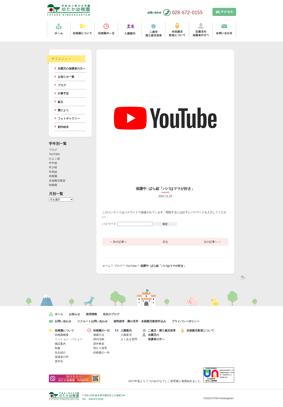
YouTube (54, 154)
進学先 (59, 361)
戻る (165, 241)
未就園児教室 (57, 180)
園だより (63, 110)
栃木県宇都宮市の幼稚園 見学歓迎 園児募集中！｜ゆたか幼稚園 (68, 10)
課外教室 (98, 343)
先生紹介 (60, 352)
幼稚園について (82, 30)
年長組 (53, 171)
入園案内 (130, 30)
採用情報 (91, 314)
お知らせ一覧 (66, 76)
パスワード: (127, 223)
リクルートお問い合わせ (92, 321)
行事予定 (63, 93)
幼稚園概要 (62, 334)
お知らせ (74, 314)
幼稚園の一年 (101, 352)
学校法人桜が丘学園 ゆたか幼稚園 (64, 396)
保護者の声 (62, 356)
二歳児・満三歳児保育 (162, 330)
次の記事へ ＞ (212, 241)
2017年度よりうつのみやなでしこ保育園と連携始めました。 (181, 381)
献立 (60, 101)
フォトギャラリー (69, 118)
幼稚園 (53, 176)
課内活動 (98, 339)
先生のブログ (111, 314)
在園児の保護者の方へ (200, 30)
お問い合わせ (224, 30)
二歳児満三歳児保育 (153, 30)
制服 (57, 348)
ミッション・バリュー (68, 339)
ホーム (59, 30)
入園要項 (126, 334)
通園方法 (98, 334)
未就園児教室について (177, 30)
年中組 (53, 162)
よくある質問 (129, 339)
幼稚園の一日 (106, 30)
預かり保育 (100, 348)
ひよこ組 (54, 158)
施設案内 (60, 343)
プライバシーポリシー (185, 321)
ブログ (62, 85)
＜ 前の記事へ (118, 241)
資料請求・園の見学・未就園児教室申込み (140, 321)
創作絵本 (63, 126)
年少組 (53, 167)
